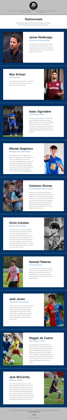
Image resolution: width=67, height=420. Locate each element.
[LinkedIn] (35, 414)
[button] (57, 12)
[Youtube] (33, 414)
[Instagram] (32, 414)
